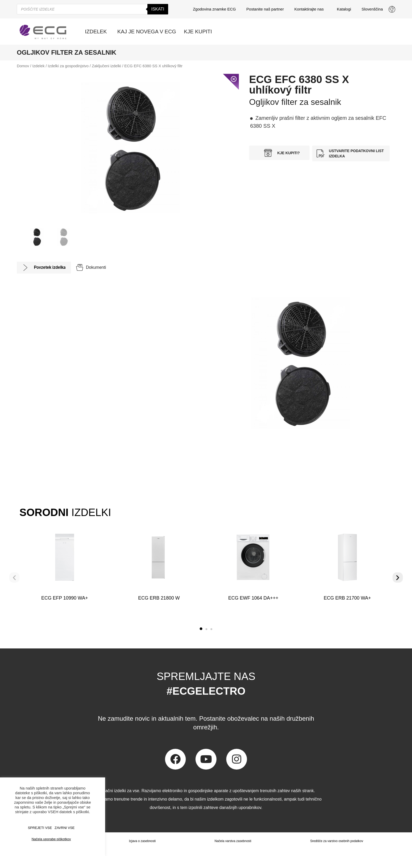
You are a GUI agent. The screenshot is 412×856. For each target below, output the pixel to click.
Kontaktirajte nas (310, 9)
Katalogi (344, 9)
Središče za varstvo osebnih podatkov (336, 841)
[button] (201, 628)
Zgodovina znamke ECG (214, 9)
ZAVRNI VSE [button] (65, 828)
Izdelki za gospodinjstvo (68, 66)
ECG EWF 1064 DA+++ (253, 598)
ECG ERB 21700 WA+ (347, 598)
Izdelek (38, 66)
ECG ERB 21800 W (159, 598)
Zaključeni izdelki (106, 66)
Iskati (157, 9)
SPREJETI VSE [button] (40, 828)
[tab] (44, 268)
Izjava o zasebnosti (142, 841)
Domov (23, 66)
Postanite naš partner (265, 9)
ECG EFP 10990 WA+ (64, 598)
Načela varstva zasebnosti (232, 841)
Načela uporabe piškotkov (51, 839)
